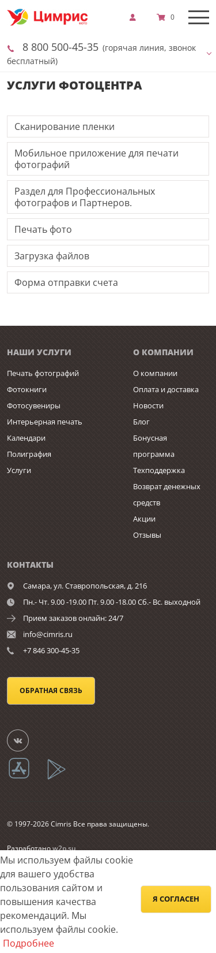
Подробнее (28, 943)
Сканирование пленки (64, 126)
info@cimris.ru (48, 634)
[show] (136, 17)
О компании (155, 373)
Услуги (19, 470)
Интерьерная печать (44, 421)
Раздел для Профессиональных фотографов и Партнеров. (84, 197)
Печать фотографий (43, 373)
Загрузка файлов (51, 256)
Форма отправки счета (66, 282)
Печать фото (43, 229)
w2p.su (64, 848)
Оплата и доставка (166, 389)
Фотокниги (27, 389)
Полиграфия (29, 454)
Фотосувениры (33, 405)
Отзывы (147, 535)
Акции (144, 518)
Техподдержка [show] (159, 470)
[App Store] (26, 778)
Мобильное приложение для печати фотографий (96, 159)
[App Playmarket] (63, 778)
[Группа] (25, 740)
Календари (26, 438)
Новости (148, 405)
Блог (141, 421)
